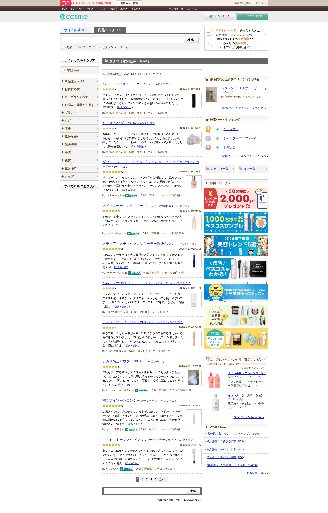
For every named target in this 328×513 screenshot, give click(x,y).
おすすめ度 (144, 73)
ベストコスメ (192, 9)
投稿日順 (113, 73)
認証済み (79, 70)
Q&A (112, 8)
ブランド (90, 8)
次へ (162, 479)
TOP (64, 8)
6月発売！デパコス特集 (225, 449)
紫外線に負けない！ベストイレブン (233, 433)
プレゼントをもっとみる (249, 417)
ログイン (261, 3)
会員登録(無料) (242, 3)
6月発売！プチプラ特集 (225, 441)
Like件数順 (130, 73)
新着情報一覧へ (256, 473)
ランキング (76, 8)
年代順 (157, 73)
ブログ (102, 8)
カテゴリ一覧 (176, 9)
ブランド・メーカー (118, 47)
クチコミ (88, 47)
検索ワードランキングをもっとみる (244, 156)
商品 (69, 47)
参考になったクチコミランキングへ (244, 107)
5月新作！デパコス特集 (225, 457)
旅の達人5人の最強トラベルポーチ (232, 465)
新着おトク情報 (129, 3)
